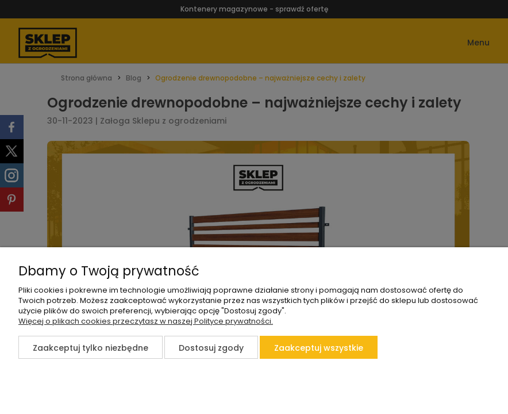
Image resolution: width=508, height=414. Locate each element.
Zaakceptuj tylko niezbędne (90, 348)
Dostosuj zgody (211, 348)
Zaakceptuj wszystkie (318, 348)
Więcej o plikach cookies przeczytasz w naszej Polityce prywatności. (145, 321)
